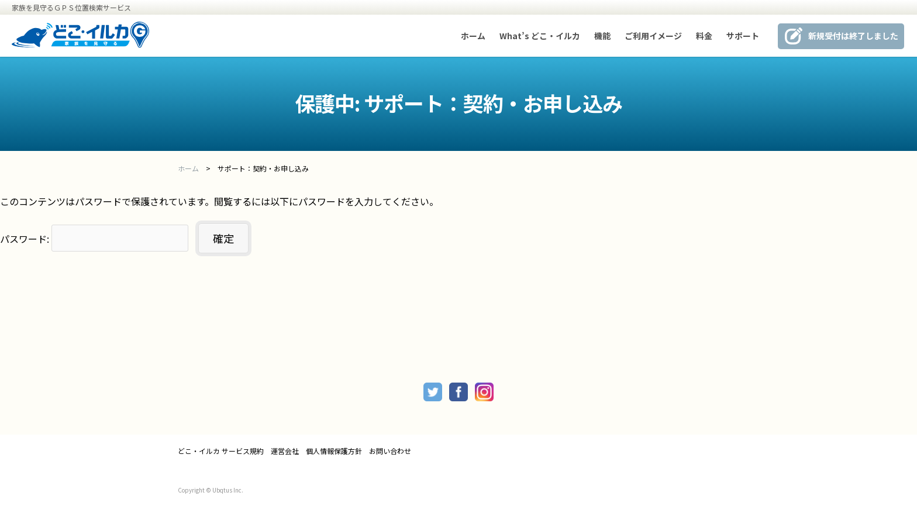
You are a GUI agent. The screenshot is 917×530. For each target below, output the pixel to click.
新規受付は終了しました (853, 36)
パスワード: (94, 239)
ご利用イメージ (653, 36)
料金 (704, 36)
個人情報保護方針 (334, 451)
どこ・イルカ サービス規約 (221, 451)
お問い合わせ (390, 451)
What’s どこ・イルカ (539, 36)
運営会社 (285, 451)
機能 (602, 36)
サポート (742, 36)
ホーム (473, 36)
